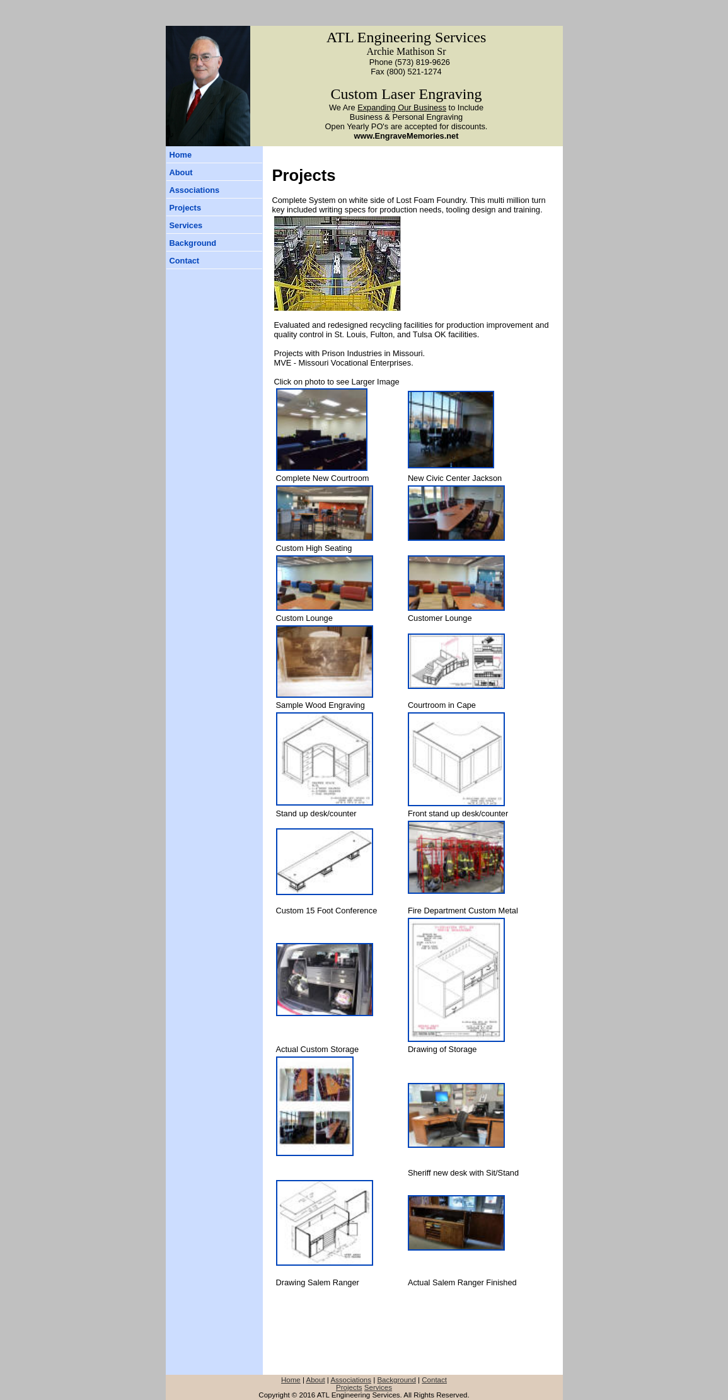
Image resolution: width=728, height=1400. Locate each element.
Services (186, 225)
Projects (186, 207)
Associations (195, 190)
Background (193, 243)
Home (181, 154)
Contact (185, 260)
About (181, 172)
